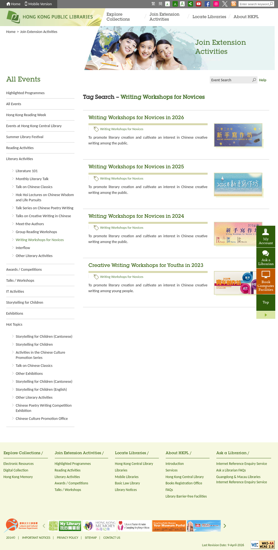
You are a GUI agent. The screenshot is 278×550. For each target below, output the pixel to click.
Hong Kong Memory (18, 476)
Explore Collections (118, 17)
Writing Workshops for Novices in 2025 (136, 167)
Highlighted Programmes (25, 93)
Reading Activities (20, 148)
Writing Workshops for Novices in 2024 (136, 216)
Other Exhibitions (29, 373)
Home (16, 4)
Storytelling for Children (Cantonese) (44, 336)
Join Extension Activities (164, 17)
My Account (266, 241)
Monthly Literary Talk (32, 179)
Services (172, 470)
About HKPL (246, 17)
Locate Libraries (209, 17)
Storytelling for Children (24, 302)
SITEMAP (91, 538)
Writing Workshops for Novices (40, 240)
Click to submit (253, 79)
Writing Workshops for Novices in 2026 (136, 118)
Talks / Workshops (20, 280)
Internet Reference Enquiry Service (241, 463)
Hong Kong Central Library (134, 463)
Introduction (175, 463)
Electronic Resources (19, 463)
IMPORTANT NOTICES (36, 538)
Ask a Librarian (266, 262)
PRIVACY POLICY (67, 538)
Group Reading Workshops (36, 232)
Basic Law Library (127, 483)
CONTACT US (111, 538)
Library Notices (126, 489)
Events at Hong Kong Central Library (34, 126)
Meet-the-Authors (30, 224)
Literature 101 (27, 171)
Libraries (121, 470)
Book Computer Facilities (265, 286)
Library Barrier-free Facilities (186, 496)
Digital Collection (16, 470)
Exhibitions (14, 313)
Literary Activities (19, 159)
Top (266, 303)
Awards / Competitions (24, 269)
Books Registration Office (184, 483)
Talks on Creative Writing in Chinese (43, 216)
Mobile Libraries (127, 476)
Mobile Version (40, 4)
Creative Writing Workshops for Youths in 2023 (146, 265)
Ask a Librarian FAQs (231, 470)
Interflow (23, 247)
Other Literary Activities (34, 255)
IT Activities (15, 291)
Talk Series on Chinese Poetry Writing (44, 208)
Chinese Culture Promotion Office (42, 418)
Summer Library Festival (25, 137)
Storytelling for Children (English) (41, 389)
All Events (13, 104)
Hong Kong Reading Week (26, 115)
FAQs (169, 489)
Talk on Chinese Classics (34, 187)
